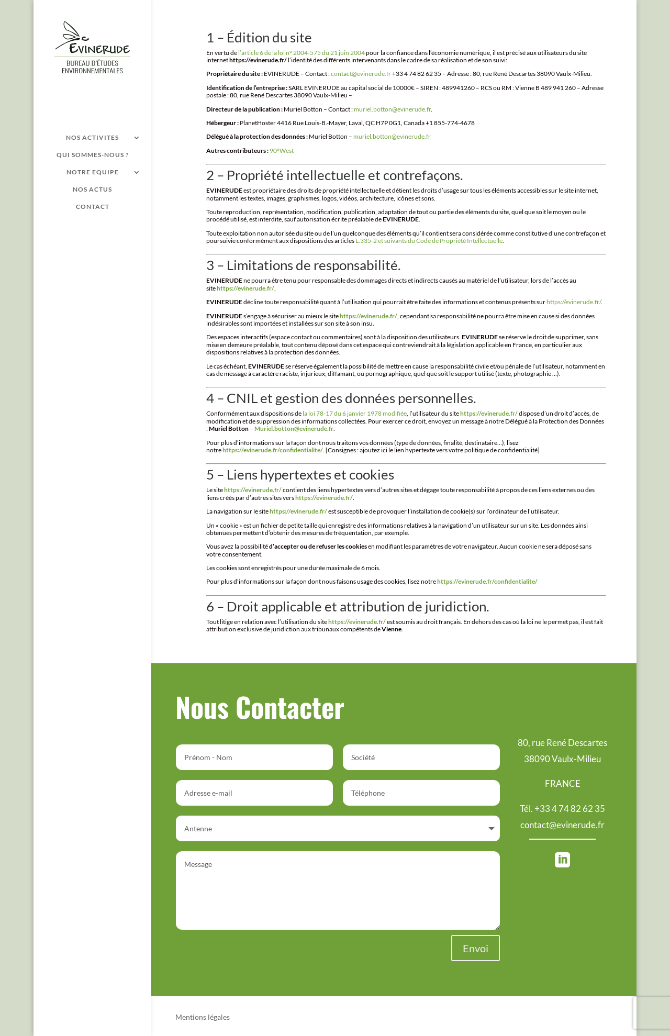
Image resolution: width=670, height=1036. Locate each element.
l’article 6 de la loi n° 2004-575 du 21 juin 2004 (301, 53)
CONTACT (92, 206)
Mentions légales (202, 1017)
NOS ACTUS (92, 189)
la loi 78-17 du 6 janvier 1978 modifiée (355, 413)
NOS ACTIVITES (92, 137)
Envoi (475, 948)
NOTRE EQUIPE (92, 172)
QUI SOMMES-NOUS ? (93, 155)
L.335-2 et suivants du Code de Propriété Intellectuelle (428, 240)
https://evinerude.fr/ (573, 302)
